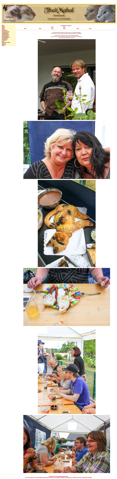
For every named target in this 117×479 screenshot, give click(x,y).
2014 (52, 28)
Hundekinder (4, 30)
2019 (52, 27)
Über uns (3, 44)
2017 (64, 27)
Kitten (3, 28)
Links (2, 45)
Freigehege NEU (5, 31)
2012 (78, 28)
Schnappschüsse (5, 37)
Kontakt (3, 43)
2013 (64, 28)
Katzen (3, 27)
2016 (25, 28)
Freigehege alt (4, 32)
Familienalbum (5, 33)
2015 (40, 28)
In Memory (4, 40)
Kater (2, 26)
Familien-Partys (5, 34)
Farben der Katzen (5, 42)
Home (3, 25)
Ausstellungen (4, 36)
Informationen (4, 38)
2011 (90, 28)
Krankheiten (4, 39)
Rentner (3, 29)
